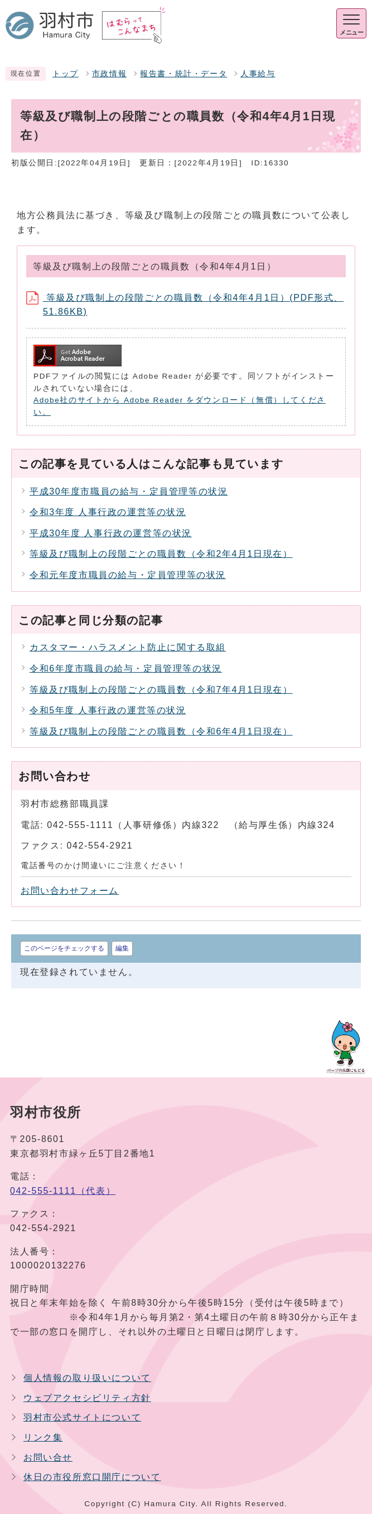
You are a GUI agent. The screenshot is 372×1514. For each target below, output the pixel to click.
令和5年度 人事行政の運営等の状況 (108, 710)
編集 (122, 948)
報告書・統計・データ (183, 74)
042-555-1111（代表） (62, 1190)
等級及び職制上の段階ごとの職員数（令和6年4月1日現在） (161, 731)
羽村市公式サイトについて (82, 1417)
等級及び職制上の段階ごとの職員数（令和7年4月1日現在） (161, 689)
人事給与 (257, 74)
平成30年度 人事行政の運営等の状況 (111, 533)
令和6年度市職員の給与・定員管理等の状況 (126, 668)
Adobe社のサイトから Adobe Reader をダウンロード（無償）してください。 (179, 406)
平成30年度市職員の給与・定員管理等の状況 (129, 491)
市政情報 (109, 74)
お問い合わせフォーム (70, 890)
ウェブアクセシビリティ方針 (87, 1398)
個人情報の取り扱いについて (87, 1378)
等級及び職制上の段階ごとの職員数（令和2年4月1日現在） (161, 553)
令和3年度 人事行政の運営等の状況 (108, 512)
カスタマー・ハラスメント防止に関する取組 (128, 647)
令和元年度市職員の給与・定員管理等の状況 (128, 575)
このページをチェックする (64, 948)
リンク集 (42, 1437)
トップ (65, 74)
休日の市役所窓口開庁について (92, 1477)
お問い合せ (48, 1457)
